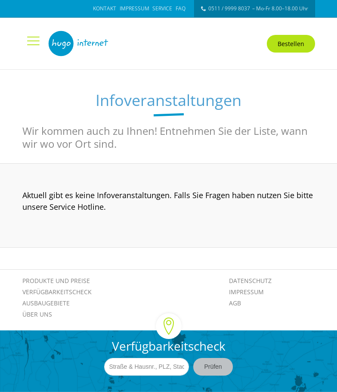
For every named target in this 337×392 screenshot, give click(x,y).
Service (162, 8)
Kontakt (104, 8)
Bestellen (291, 44)
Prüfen (213, 367)
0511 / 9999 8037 (229, 8)
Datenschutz (250, 281)
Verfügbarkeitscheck (57, 292)
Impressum (134, 8)
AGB (235, 303)
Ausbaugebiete (46, 303)
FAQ (181, 8)
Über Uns (37, 314)
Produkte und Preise (56, 281)
